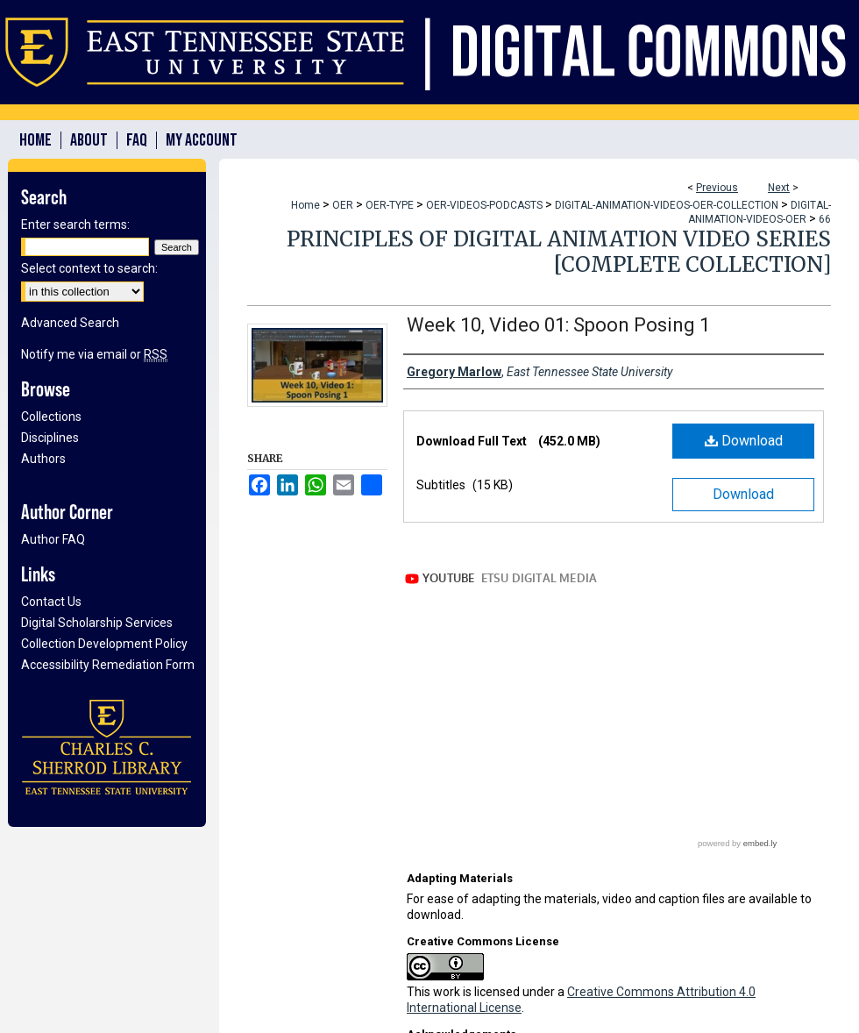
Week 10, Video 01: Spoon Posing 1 (558, 325)
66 (825, 219)
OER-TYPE (390, 205)
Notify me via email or (94, 354)
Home (305, 205)
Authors (43, 459)
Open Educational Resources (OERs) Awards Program (555, 949)
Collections (51, 417)
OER (342, 205)
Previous (717, 188)
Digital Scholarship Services (97, 623)
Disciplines (50, 438)
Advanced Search (70, 323)
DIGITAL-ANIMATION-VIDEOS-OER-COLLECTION (666, 205)
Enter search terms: (75, 224)
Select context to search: (89, 268)
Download (744, 440)
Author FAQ (53, 539)
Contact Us (51, 602)
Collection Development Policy (104, 644)
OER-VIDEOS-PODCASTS (484, 205)
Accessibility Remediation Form (108, 665)
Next (779, 188)
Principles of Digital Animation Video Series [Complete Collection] (559, 251)
